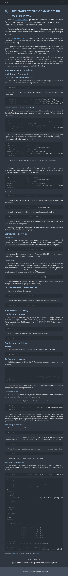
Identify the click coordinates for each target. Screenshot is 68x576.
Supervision (39, 562)
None (26, 562)
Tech (55, 562)
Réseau (31, 562)
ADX (6, 2)
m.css (46, 571)
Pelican (39, 571)
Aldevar (13, 553)
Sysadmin (37, 553)
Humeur (20, 562)
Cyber (13, 562)
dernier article (21, 19)
